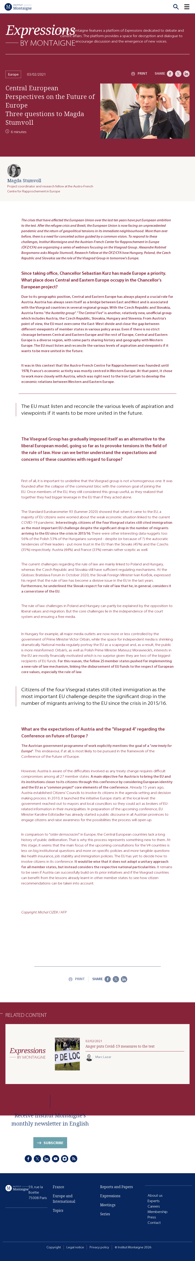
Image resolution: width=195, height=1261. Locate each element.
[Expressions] (40, 35)
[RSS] (73, 1159)
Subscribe (53, 1145)
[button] (189, 7)
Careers (154, 1206)
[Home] (18, 7)
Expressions (110, 1196)
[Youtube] (55, 1159)
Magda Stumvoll (24, 180)
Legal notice (75, 1247)
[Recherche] (176, 7)
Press (152, 1217)
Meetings (107, 1205)
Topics (58, 1212)
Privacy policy (99, 1247)
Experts (154, 1201)
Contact (154, 1222)
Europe (13, 74)
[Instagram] (64, 1159)
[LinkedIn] (186, 74)
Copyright (53, 1247)
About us (155, 1195)
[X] (178, 74)
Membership (158, 1212)
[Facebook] (170, 74)
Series (105, 1214)
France (58, 1189)
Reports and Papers (116, 1187)
